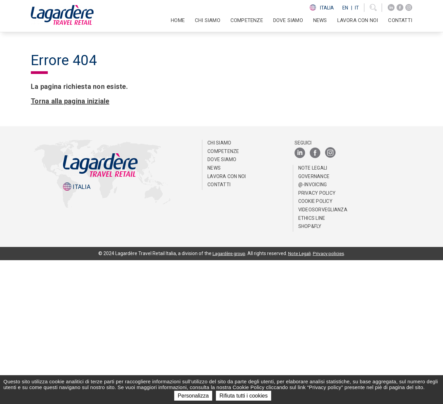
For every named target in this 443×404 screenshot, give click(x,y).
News (320, 20)
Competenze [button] (246, 20)
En (345, 8)
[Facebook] (400, 7)
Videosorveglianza (322, 353)
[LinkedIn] (391, 7)
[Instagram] (408, 7)
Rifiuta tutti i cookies (243, 396)
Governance (314, 320)
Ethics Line (311, 362)
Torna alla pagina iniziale (70, 245)
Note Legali (312, 311)
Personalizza (193, 396)
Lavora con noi (226, 320)
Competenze (223, 295)
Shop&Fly (310, 370)
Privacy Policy (317, 337)
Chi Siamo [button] (207, 20)
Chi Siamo (219, 286)
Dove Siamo (288, 20)
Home (178, 20)
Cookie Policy (315, 345)
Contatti (400, 20)
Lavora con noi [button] (357, 20)
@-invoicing (312, 328)
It (357, 8)
